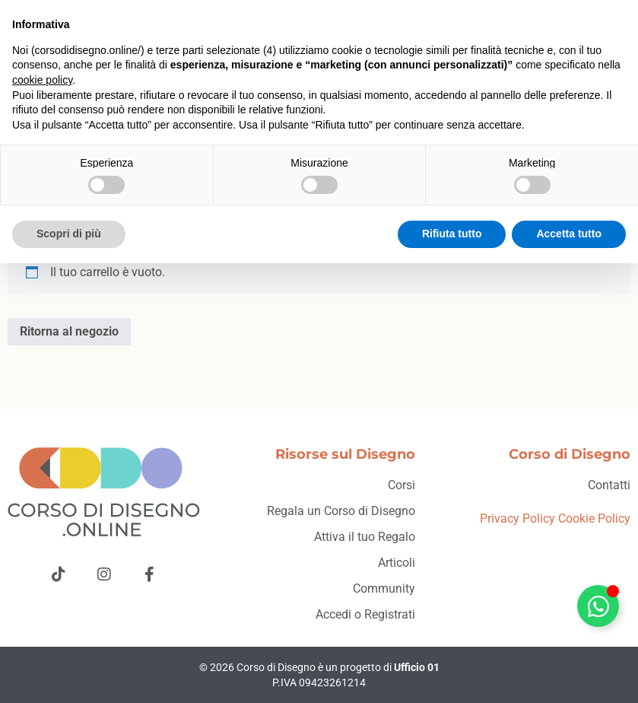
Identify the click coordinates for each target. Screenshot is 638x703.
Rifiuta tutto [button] (452, 673)
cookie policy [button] (42, 520)
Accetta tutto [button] (568, 673)
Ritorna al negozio (69, 331)
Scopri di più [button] (69, 673)
